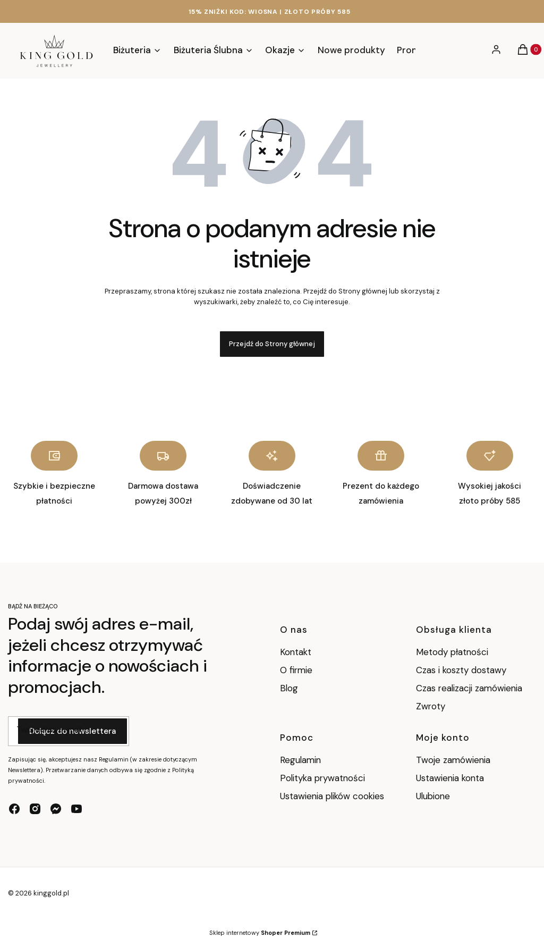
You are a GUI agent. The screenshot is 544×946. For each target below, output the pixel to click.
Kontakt (295, 652)
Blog (289, 688)
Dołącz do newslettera (72, 731)
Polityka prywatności (322, 778)
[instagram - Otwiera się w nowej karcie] (35, 808)
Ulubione (433, 796)
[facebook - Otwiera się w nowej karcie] (14, 808)
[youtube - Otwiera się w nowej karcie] (76, 808)
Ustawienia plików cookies (333, 796)
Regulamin (300, 760)
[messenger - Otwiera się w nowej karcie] (55, 808)
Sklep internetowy (259, 932)
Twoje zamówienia (453, 760)
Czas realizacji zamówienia (469, 688)
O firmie (296, 670)
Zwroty (430, 706)
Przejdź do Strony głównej (272, 343)
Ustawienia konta (450, 778)
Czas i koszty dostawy (461, 670)
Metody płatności (452, 652)
